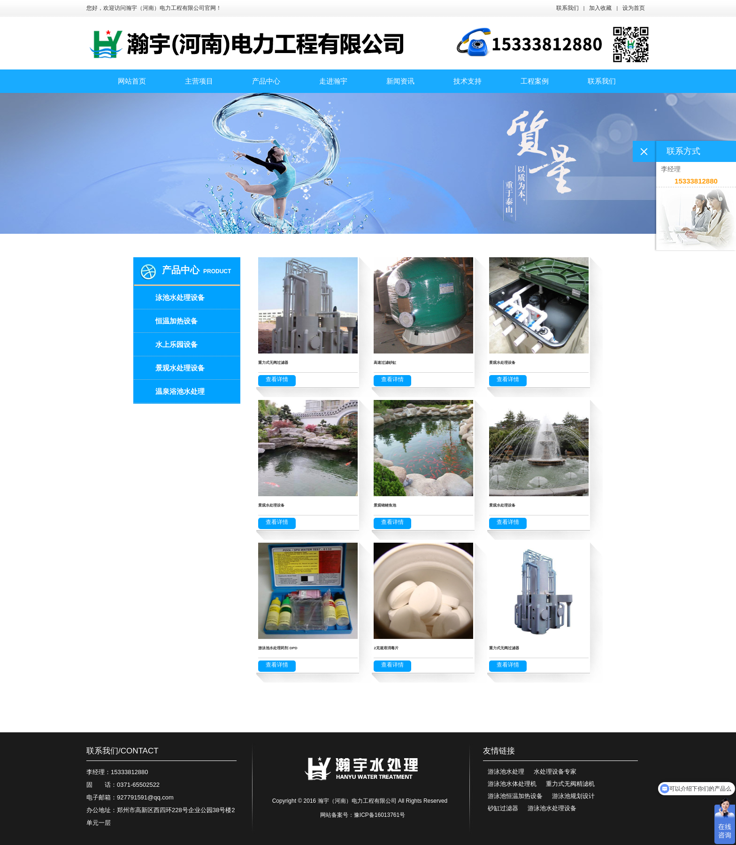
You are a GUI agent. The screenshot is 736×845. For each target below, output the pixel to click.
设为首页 (633, 8)
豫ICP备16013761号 (379, 815)
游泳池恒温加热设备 (515, 795)
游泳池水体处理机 (512, 783)
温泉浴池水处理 (180, 391)
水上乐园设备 (176, 344)
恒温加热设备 (176, 321)
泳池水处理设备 (180, 297)
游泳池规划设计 (573, 795)
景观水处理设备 (180, 368)
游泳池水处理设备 (552, 808)
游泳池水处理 (506, 771)
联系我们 (567, 8)
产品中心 (180, 270)
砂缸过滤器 (503, 808)
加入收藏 (600, 8)
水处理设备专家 (555, 771)
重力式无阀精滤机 (570, 783)
